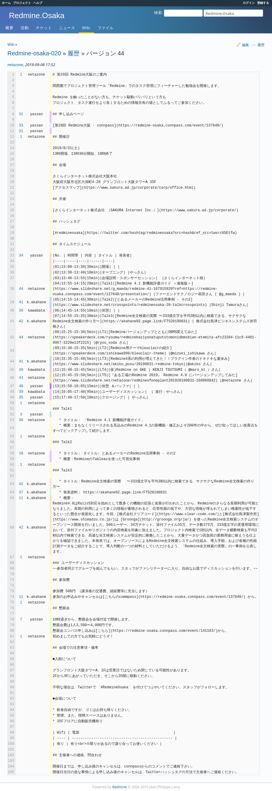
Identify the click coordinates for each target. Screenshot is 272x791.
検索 (158, 12)
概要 (9, 27)
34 (21, 256)
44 (21, 289)
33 (21, 126)
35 (21, 398)
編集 (245, 44)
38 (21, 420)
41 (21, 302)
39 (21, 311)
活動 (25, 27)
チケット (44, 27)
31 (21, 114)
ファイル (106, 27)
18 (21, 453)
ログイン (249, 3)
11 (21, 498)
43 (21, 378)
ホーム (6, 3)
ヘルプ (37, 3)
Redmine (119, 786)
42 (21, 321)
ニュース (67, 27)
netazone (15, 64)
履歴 (261, 44)
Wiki (86, 27)
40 (21, 386)
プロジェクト (22, 3)
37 (21, 492)
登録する (263, 3)
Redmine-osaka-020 (34, 53)
